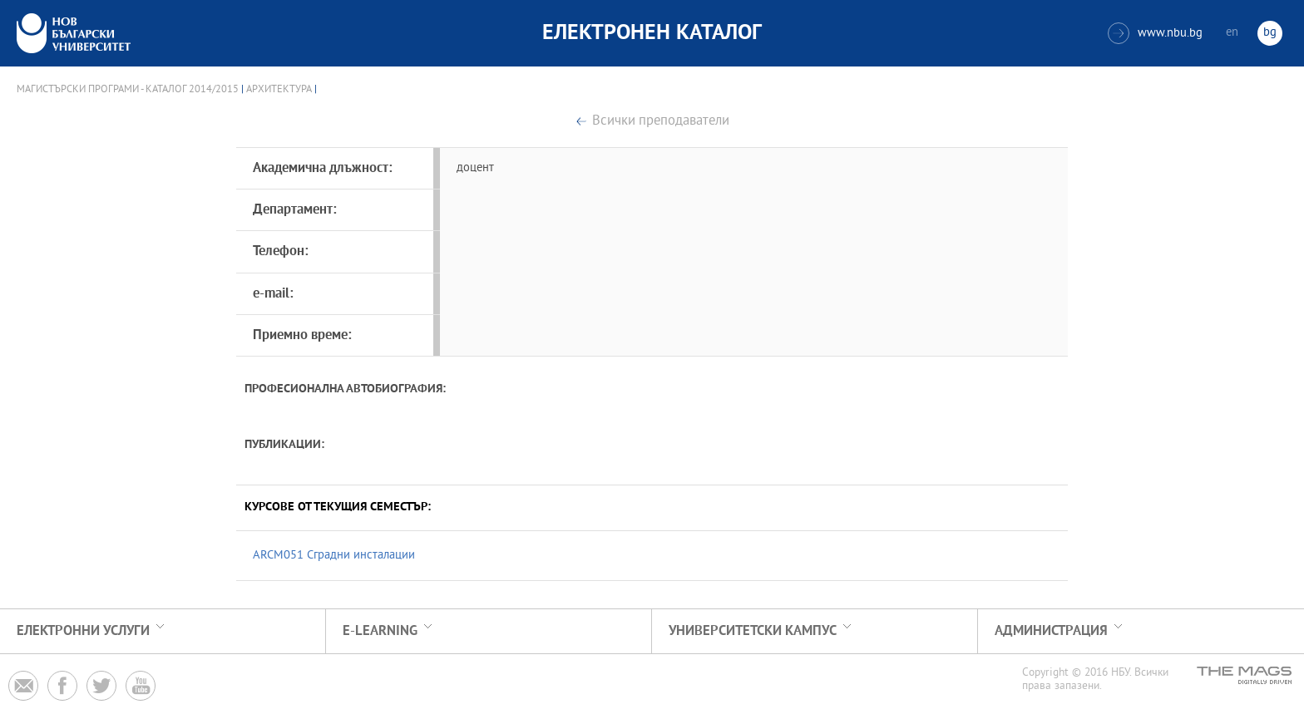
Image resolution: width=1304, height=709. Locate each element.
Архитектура (279, 89)
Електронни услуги (83, 631)
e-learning (380, 631)
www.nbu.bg (1155, 33)
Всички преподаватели (660, 121)
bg (1270, 33)
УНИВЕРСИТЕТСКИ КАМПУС (753, 631)
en (1232, 33)
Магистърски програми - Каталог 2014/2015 (128, 89)
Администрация (1051, 631)
